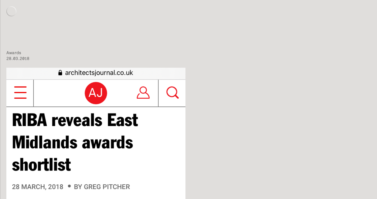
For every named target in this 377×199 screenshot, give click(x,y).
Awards (13, 52)
